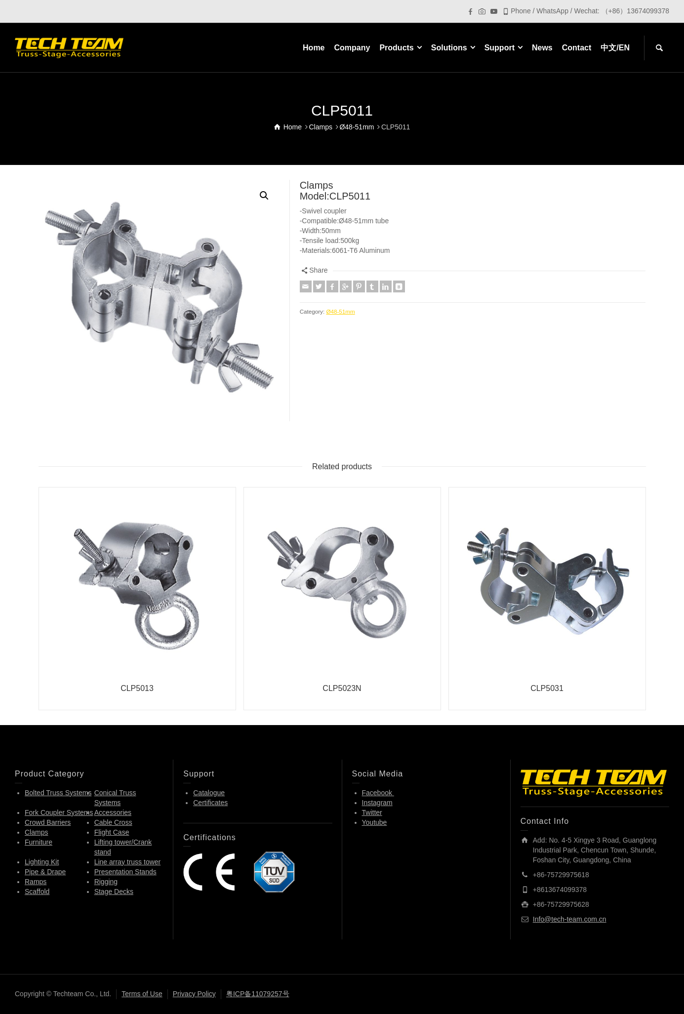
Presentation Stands (125, 872)
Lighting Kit (42, 862)
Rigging (106, 882)
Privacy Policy (194, 994)
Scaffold (37, 891)
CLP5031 (546, 688)
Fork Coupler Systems (59, 812)
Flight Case (111, 832)
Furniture (38, 842)
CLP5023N (341, 688)
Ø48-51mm (340, 311)
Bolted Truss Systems (58, 793)
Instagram (377, 803)
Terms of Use (141, 994)
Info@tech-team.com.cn (569, 919)
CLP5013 (137, 688)
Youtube (374, 822)
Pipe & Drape (45, 872)
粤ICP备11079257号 (257, 994)
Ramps (35, 882)
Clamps (36, 832)
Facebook (378, 793)
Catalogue (209, 793)
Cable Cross (113, 822)
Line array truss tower (127, 862)
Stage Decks (113, 891)
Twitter (372, 812)
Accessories (112, 812)
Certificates (210, 803)
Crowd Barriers (48, 822)
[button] (264, 195)
